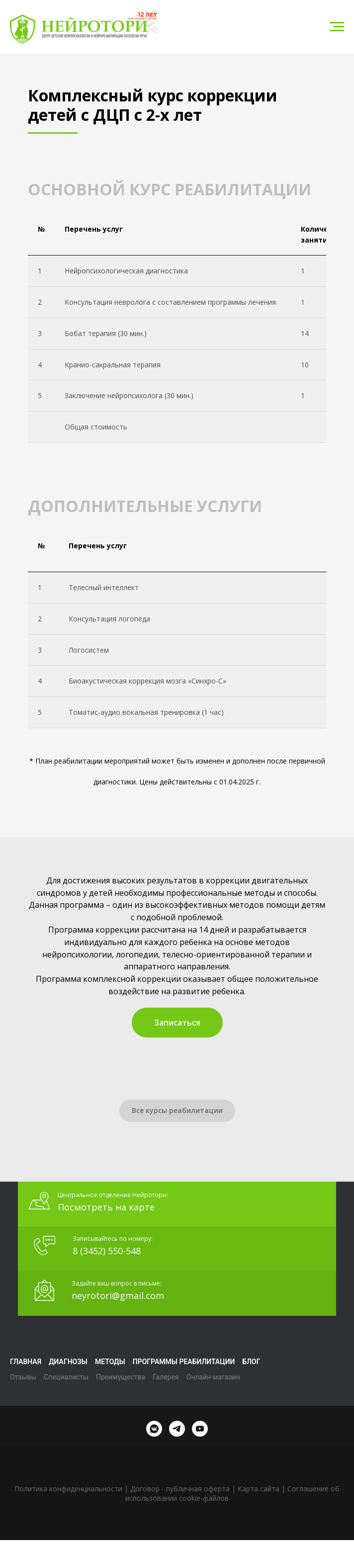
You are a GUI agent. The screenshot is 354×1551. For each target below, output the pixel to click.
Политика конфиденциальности (68, 1488)
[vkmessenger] (154, 1429)
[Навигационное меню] (337, 27)
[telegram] (177, 1429)
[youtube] (200, 1429)
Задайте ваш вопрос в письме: (117, 1283)
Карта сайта (258, 1488)
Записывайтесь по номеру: (113, 1238)
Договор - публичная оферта (180, 1488)
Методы (110, 1362)
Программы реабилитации (184, 1362)
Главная (25, 1362)
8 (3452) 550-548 (107, 1251)
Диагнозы (68, 1362)
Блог (251, 1362)
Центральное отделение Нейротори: (113, 1195)
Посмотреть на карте (106, 1207)
